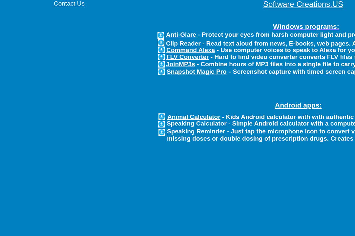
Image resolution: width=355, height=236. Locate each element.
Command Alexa (190, 50)
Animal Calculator (193, 116)
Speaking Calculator (197, 123)
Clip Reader (183, 43)
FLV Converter (187, 56)
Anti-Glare (182, 34)
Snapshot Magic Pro (197, 71)
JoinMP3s (180, 64)
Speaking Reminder (196, 131)
